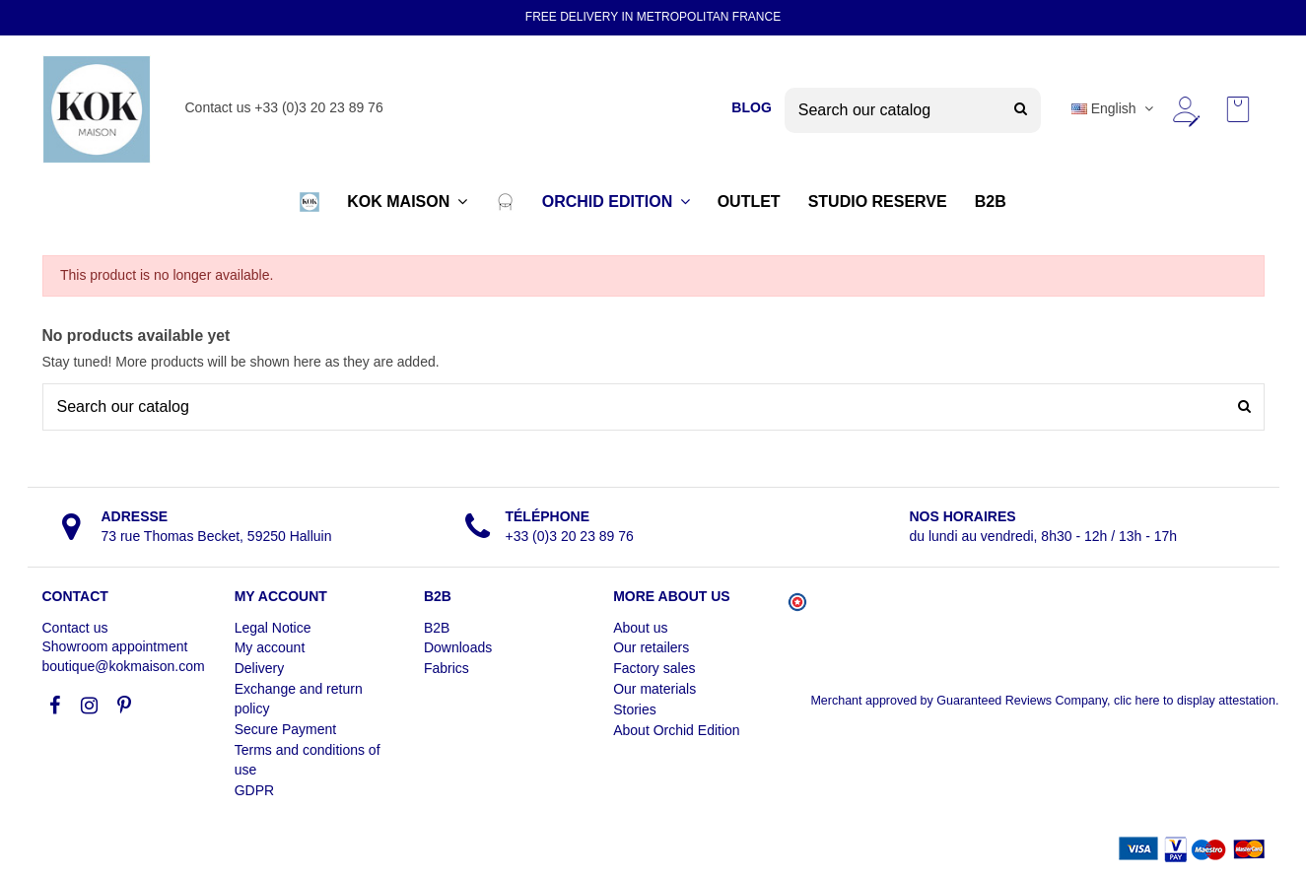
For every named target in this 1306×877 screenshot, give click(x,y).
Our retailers (651, 647)
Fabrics (446, 668)
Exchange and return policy (299, 698)
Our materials (654, 689)
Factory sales (654, 668)
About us (640, 628)
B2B (436, 628)
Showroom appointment (115, 646)
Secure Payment (286, 729)
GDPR (254, 790)
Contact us (75, 628)
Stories (634, 709)
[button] (309, 202)
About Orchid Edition (676, 730)
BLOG (751, 107)
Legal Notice (273, 628)
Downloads (458, 647)
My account (270, 647)
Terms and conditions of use (307, 759)
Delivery (260, 668)
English (1114, 108)
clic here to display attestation (1194, 701)
